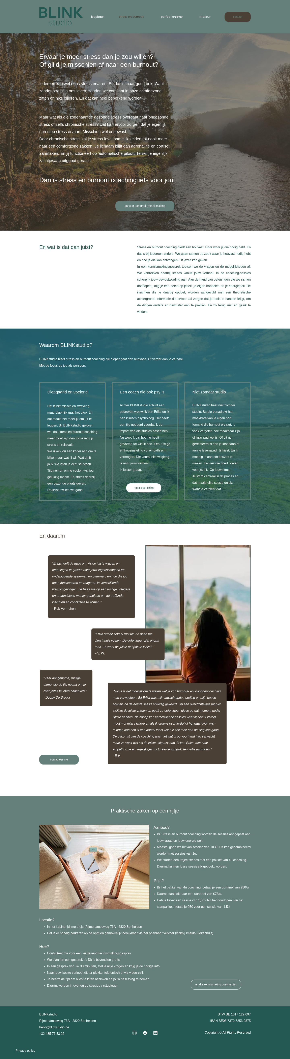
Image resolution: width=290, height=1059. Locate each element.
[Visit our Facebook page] (145, 1033)
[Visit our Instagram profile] (135, 1033)
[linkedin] (155, 1033)
